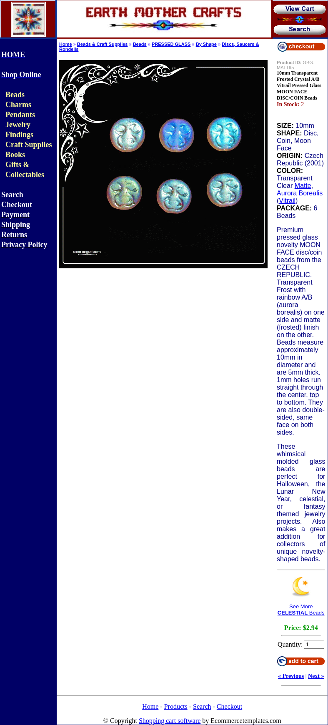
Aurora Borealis (300, 193)
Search (202, 706)
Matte (303, 185)
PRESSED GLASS (171, 44)
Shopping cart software (169, 720)
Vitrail (287, 200)
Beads (140, 44)
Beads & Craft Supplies (102, 44)
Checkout (229, 706)
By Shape (206, 44)
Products (176, 706)
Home (65, 44)
